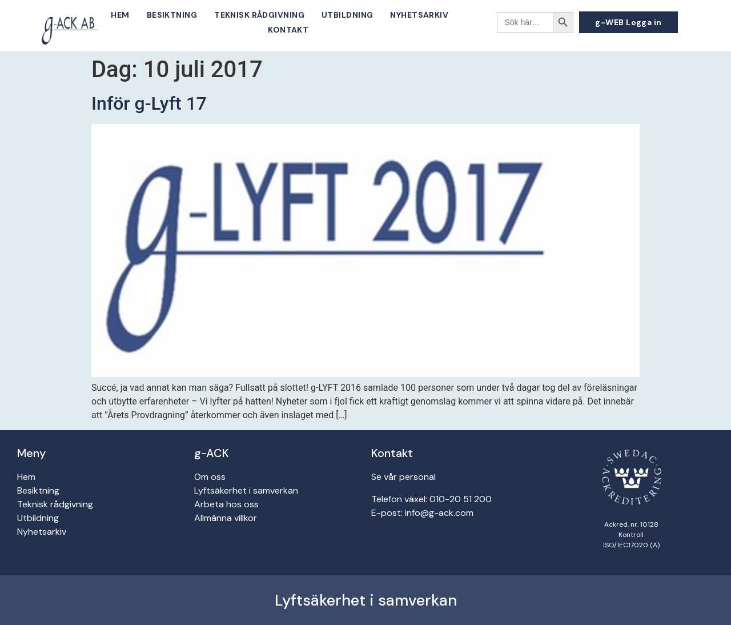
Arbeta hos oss (226, 504)
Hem (120, 15)
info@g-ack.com (439, 513)
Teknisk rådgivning (259, 15)
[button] (628, 22)
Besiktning (172, 15)
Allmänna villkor (225, 518)
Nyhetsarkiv (419, 15)
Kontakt (288, 30)
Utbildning (347, 15)
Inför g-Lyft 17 (149, 103)
